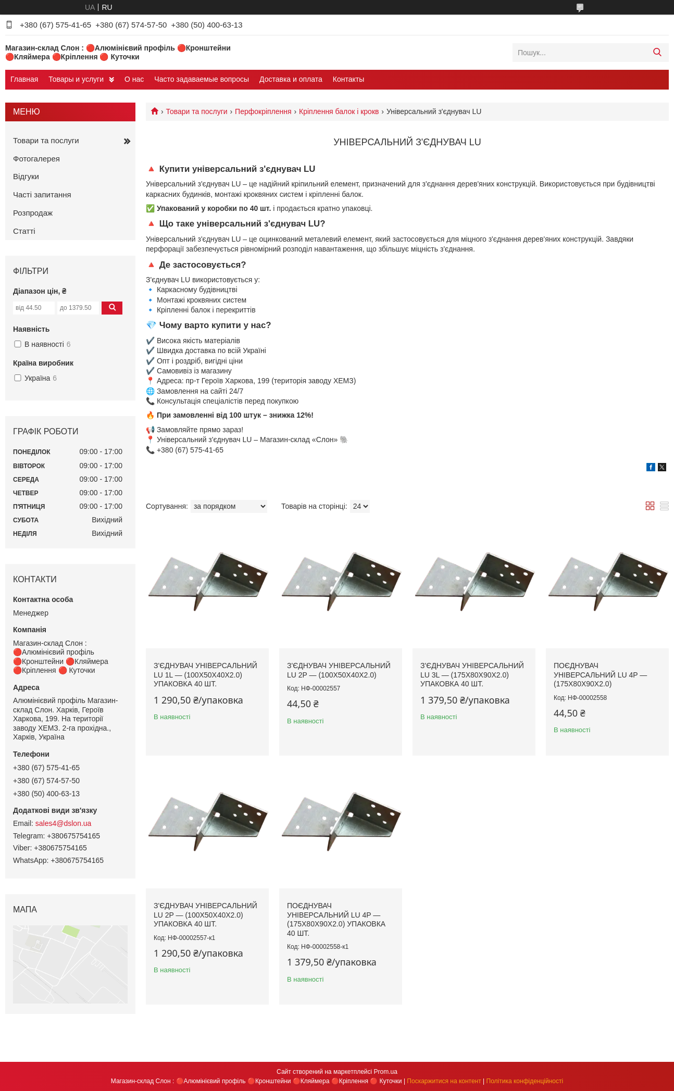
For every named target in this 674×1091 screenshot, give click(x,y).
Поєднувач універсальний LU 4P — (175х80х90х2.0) (600, 674)
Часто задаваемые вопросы (201, 79)
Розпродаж (33, 212)
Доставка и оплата (290, 79)
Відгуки (26, 176)
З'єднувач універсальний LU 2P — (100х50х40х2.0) (339, 670)
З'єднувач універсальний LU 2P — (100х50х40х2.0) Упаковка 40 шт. (205, 914)
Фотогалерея (36, 158)
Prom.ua (385, 1071)
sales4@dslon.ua (63, 823)
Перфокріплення (263, 111)
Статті (24, 231)
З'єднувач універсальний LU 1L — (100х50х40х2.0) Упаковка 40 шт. (205, 674)
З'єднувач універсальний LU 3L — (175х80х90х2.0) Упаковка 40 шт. (472, 674)
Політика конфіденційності (525, 1081)
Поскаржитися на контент (444, 1081)
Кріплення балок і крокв (339, 111)
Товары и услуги (76, 79)
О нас (134, 79)
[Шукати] (657, 52)
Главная (24, 79)
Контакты (348, 79)
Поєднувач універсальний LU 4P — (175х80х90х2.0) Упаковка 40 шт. (336, 919)
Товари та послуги (196, 111)
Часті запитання (42, 194)
